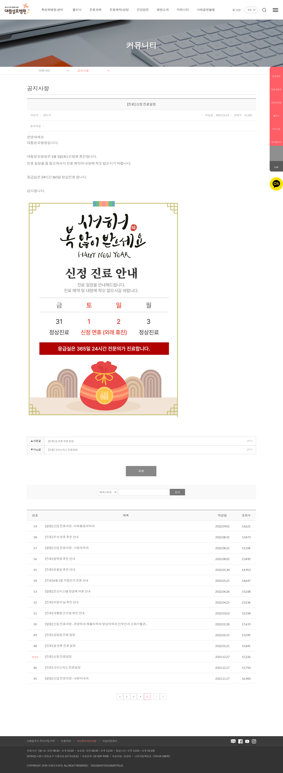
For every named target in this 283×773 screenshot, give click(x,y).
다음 (156, 696)
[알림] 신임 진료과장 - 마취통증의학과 (70, 526)
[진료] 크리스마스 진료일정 (63, 449)
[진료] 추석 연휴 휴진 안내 (62, 536)
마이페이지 (276, 139)
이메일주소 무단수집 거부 (41, 740)
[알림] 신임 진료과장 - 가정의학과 (67, 547)
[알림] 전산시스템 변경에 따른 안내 (68, 591)
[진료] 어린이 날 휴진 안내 (62, 602)
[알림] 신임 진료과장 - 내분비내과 (67, 678)
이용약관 (66, 740)
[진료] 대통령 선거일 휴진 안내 (65, 613)
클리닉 (276, 113)
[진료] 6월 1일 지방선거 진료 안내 (66, 580)
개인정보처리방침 (86, 740)
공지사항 (83, 70)
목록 (141, 471)
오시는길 (276, 126)
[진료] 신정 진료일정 (58, 656)
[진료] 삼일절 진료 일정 (60, 634)
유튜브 (279, 156)
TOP (276, 167)
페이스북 (279, 150)
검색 (177, 492)
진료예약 (276, 73)
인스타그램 (274, 156)
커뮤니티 (44, 70)
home (29, 70)
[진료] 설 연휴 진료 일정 (61, 441)
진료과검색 (276, 86)
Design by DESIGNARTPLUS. (107, 765)
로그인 (236, 10)
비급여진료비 (110, 740)
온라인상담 (276, 99)
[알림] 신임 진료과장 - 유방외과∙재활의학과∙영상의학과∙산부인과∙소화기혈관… (96, 623)
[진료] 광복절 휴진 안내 (60, 558)
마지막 (163, 696)
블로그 (274, 150)
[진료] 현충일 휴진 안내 (60, 569)
